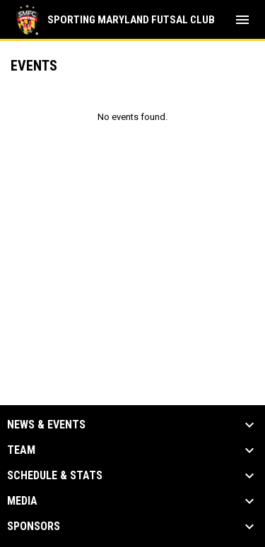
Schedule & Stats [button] (54, 475)
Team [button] (21, 450)
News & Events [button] (46, 425)
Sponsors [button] (33, 526)
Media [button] (22, 501)
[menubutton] (242, 19)
